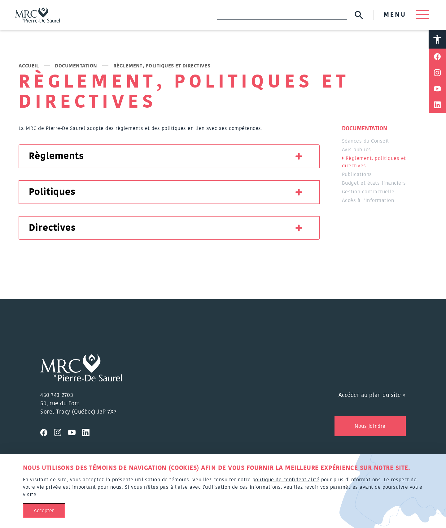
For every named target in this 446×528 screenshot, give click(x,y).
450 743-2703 (56, 395)
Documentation (76, 65)
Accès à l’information (368, 200)
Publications (357, 174)
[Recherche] (282, 15)
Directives (52, 228)
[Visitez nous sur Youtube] (75, 431)
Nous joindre (370, 426)
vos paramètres (339, 487)
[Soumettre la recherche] (359, 15)
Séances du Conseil (365, 141)
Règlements (56, 156)
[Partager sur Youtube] (437, 89)
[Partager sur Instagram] (437, 73)
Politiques (52, 192)
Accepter (44, 510)
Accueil (29, 65)
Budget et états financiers (374, 183)
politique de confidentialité (285, 479)
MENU (406, 15)
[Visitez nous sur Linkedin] (88, 431)
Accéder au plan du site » (372, 395)
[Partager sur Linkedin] (437, 105)
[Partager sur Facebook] (437, 57)
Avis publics (356, 149)
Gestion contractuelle (368, 191)
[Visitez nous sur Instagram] (61, 431)
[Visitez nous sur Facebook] (47, 431)
